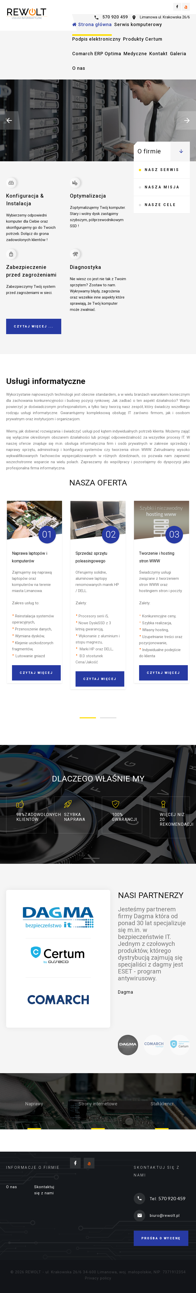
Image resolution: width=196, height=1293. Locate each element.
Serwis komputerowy (138, 24)
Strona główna (92, 24)
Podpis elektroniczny (96, 39)
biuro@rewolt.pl (165, 1215)
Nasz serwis (162, 171)
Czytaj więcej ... (34, 326)
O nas (78, 68)
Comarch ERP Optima (96, 53)
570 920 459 (115, 17)
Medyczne (135, 53)
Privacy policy (98, 1278)
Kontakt (158, 53)
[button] (10, 120)
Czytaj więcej (46, 158)
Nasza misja (162, 191)
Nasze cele (160, 210)
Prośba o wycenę (161, 1238)
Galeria (178, 53)
